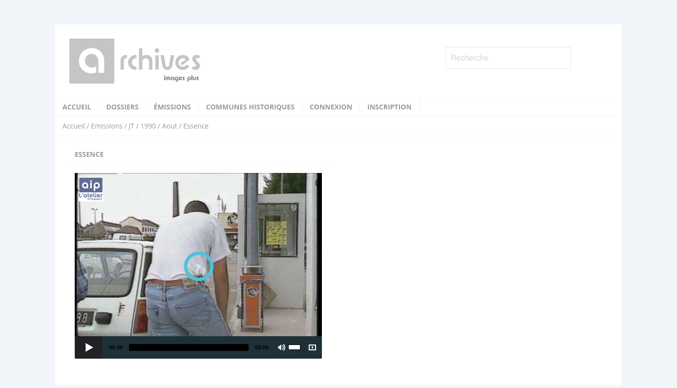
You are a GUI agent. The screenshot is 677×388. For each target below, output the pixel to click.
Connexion (331, 106)
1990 (148, 125)
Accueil (77, 106)
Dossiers (122, 106)
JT (131, 125)
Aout (169, 125)
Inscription (389, 106)
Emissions (107, 125)
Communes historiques (250, 106)
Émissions (172, 106)
